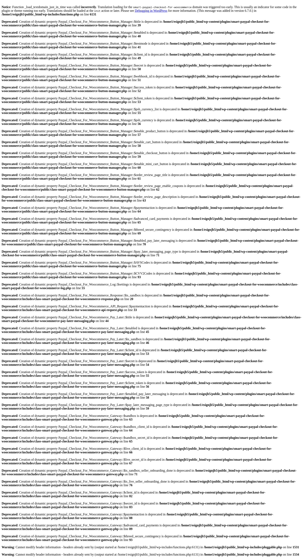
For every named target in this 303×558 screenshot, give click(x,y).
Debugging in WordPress (151, 10)
